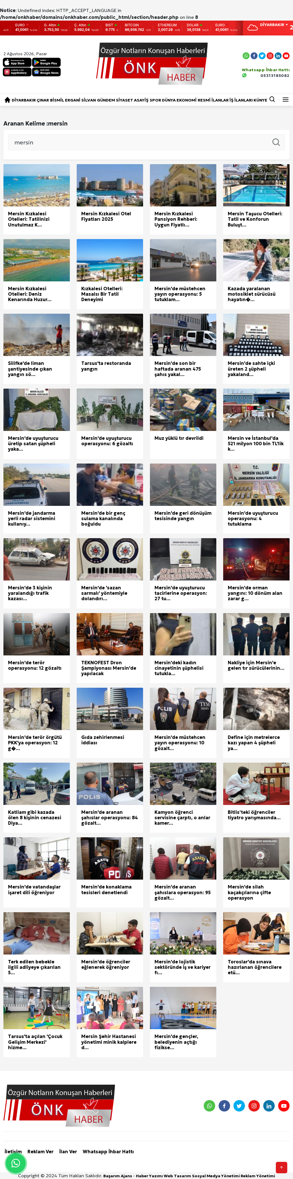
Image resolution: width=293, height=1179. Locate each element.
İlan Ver (68, 1151)
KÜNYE (260, 100)
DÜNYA (169, 100)
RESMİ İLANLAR (213, 100)
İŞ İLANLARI (241, 100)
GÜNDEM (106, 100)
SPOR (155, 100)
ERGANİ (72, 100)
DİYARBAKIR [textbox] (272, 24)
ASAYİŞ (141, 100)
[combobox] (274, 25)
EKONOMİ (187, 100)
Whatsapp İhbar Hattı (108, 1151)
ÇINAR (43, 100)
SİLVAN (88, 100)
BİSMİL (57, 100)
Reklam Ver (40, 1151)
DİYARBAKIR (24, 100)
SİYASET (124, 100)
